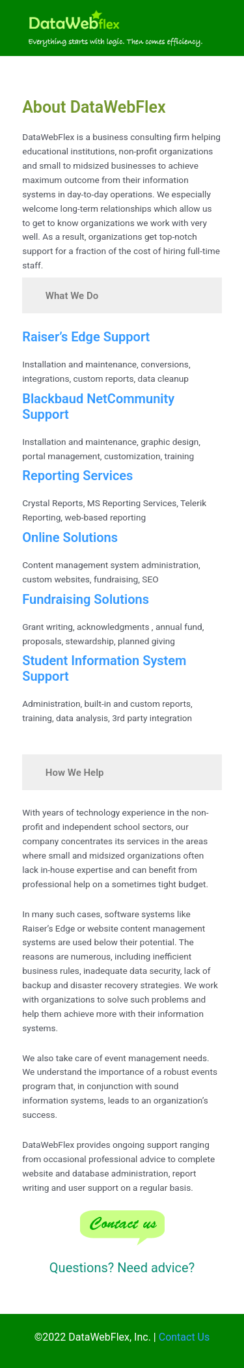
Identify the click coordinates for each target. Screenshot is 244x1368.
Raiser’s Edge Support (86, 337)
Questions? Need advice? (122, 1267)
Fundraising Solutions (85, 599)
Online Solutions (70, 537)
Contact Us (184, 1337)
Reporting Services (77, 475)
